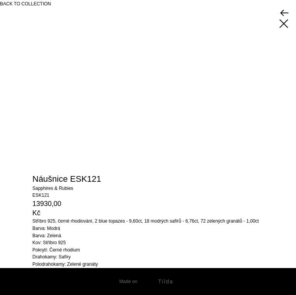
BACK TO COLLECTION (25, 4)
